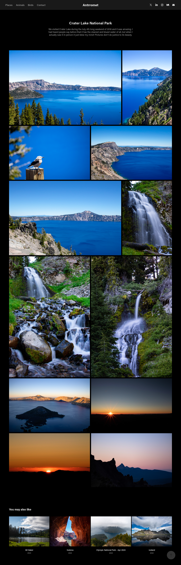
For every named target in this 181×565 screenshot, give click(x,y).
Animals (20, 4)
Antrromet (90, 5)
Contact (41, 4)
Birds (30, 4)
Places (8, 4)
